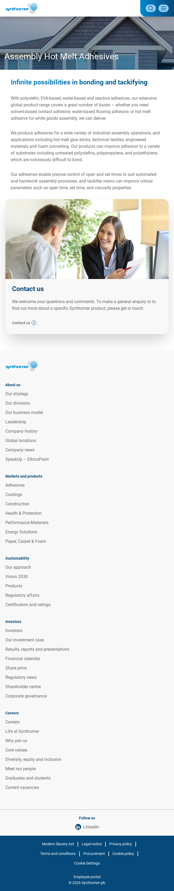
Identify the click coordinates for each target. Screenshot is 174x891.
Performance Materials (26, 522)
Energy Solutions (21, 531)
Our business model (24, 412)
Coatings (13, 494)
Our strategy (16, 393)
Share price (16, 668)
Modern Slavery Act (58, 844)
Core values (16, 750)
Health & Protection (23, 513)
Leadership (15, 421)
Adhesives (15, 485)
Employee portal (87, 877)
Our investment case (24, 639)
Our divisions (17, 403)
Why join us (16, 740)
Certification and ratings (28, 604)
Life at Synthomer (22, 731)
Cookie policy (123, 853)
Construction (17, 503)
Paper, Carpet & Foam (25, 541)
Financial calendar (22, 658)
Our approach (18, 567)
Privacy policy (120, 844)
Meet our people (20, 768)
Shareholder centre (23, 686)
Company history (21, 431)
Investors (13, 630)
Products (13, 585)
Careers (12, 722)
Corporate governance (26, 696)
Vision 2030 (16, 576)
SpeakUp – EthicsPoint (27, 459)
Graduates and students (28, 778)
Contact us (21, 323)
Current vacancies (22, 787)
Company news (20, 449)
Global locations (20, 440)
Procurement (94, 853)
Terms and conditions (58, 853)
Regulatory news (21, 677)
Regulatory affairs (22, 595)
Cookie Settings (87, 863)
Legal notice (92, 844)
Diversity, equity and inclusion (33, 759)
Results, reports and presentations (37, 649)
